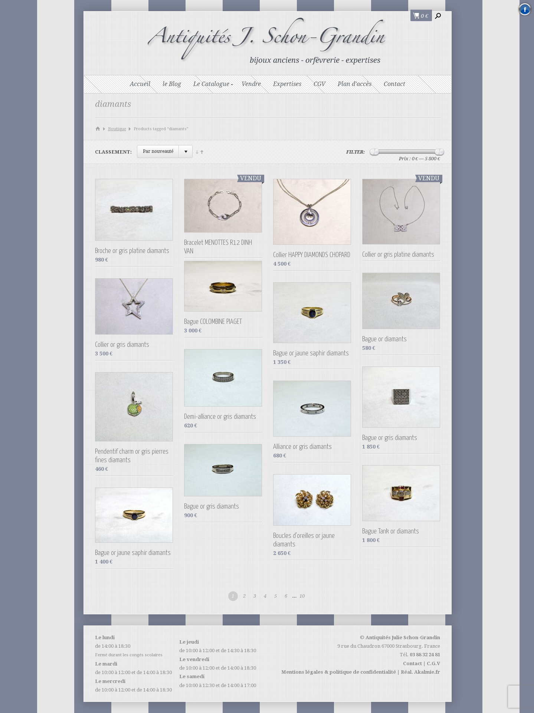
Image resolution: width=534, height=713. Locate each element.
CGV (319, 84)
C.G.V (433, 663)
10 (302, 596)
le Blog (172, 84)
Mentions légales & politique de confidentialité (338, 672)
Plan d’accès (354, 84)
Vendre (251, 84)
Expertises (287, 84)
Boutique (117, 128)
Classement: (113, 152)
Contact (394, 84)
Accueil (140, 84)
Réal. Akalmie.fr (420, 672)
